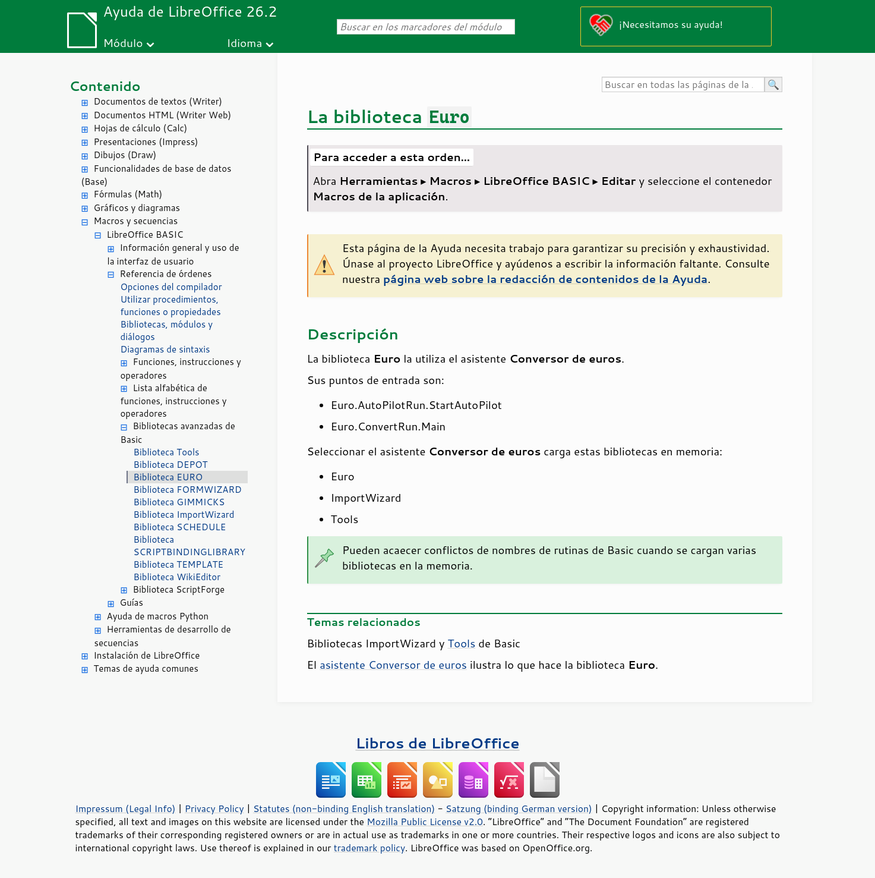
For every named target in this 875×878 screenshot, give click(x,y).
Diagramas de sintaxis (165, 349)
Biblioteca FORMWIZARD (188, 489)
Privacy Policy (214, 808)
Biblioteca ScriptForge (179, 589)
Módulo (123, 42)
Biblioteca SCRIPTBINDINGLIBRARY (190, 545)
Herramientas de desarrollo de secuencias (162, 636)
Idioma (244, 42)
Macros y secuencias (136, 221)
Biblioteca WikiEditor (177, 577)
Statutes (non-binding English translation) (344, 808)
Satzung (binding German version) (519, 808)
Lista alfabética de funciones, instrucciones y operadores (174, 401)
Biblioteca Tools (167, 452)
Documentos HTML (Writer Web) (163, 115)
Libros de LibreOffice (437, 742)
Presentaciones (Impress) (146, 142)
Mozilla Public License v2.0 (425, 821)
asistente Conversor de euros (393, 664)
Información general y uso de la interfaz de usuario (173, 254)
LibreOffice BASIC (145, 234)
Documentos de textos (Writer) (158, 101)
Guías (131, 602)
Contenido (105, 86)
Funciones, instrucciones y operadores (181, 368)
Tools (461, 643)
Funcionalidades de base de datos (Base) (156, 175)
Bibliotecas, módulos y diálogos (167, 330)
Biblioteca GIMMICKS (179, 502)
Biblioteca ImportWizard (184, 514)
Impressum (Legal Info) (125, 808)
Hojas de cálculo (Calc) (141, 128)
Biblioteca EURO (168, 477)
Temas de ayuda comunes (146, 668)
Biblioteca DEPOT (171, 464)
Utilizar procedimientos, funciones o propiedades (171, 305)
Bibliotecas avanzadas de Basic (178, 433)
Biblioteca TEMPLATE (178, 564)
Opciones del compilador (171, 287)
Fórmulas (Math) (128, 194)
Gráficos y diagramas (137, 208)
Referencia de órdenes (166, 274)
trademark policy (369, 847)
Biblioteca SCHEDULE (180, 527)
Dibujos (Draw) (125, 155)
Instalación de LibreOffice (147, 655)
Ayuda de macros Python (158, 616)
